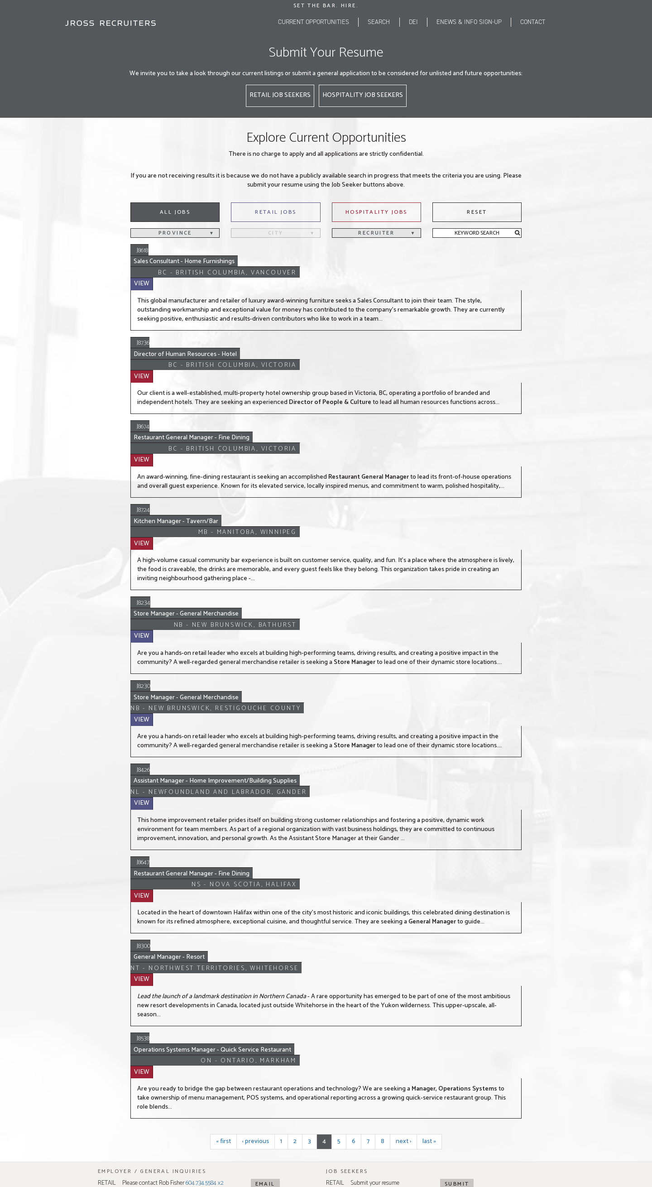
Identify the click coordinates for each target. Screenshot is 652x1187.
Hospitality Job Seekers (362, 95)
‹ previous (255, 831)
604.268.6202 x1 (221, 886)
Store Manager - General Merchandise (206, 470)
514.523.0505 (493, 954)
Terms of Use (349, 1046)
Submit (457, 874)
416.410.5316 (378, 954)
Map (159, 913)
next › (403, 831)
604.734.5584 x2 (205, 873)
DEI (413, 22)
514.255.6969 (493, 963)
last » (429, 831)
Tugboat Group (441, 1046)
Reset (477, 212)
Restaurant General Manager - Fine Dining (210, 361)
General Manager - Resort (189, 699)
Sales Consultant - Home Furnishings (202, 251)
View (510, 250)
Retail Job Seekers (280, 95)
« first (223, 831)
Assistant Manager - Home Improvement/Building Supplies (234, 582)
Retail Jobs (275, 212)
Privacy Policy (312, 1046)
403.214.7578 (265, 954)
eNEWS (469, 22)
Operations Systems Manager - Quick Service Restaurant (231, 762)
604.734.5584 (151, 954)
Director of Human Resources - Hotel (204, 310)
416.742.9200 (379, 963)
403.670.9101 (264, 963)
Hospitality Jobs (376, 212)
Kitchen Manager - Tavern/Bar (195, 411)
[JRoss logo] (110, 23)
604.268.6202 (152, 963)
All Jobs (175, 212)
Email (265, 874)
